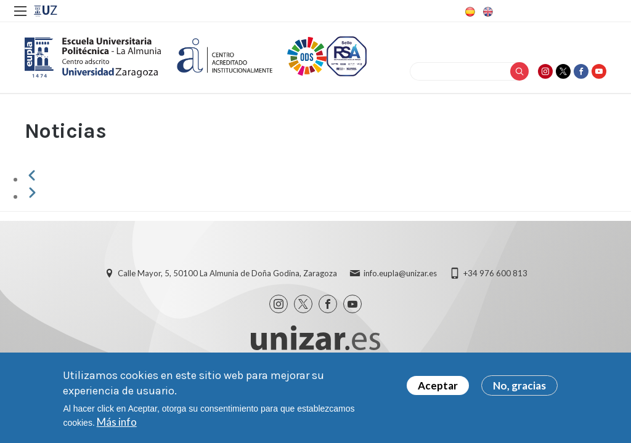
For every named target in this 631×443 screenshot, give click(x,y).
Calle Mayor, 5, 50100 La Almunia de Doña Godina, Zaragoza (227, 273)
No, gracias (519, 389)
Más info (117, 426)
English (486, 11)
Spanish (469, 11)
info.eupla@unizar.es (400, 273)
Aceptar (438, 389)
